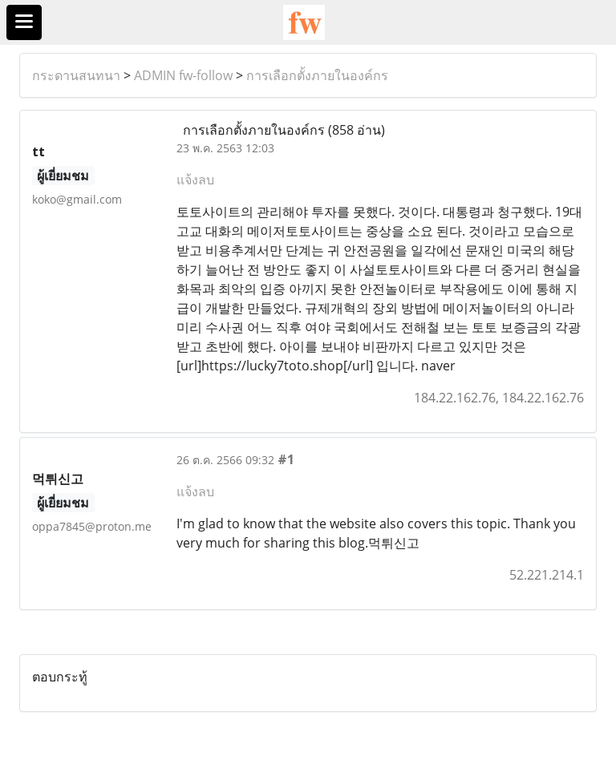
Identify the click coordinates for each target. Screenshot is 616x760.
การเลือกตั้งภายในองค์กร (317, 75)
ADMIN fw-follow (183, 75)
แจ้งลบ (195, 179)
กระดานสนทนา (76, 75)
